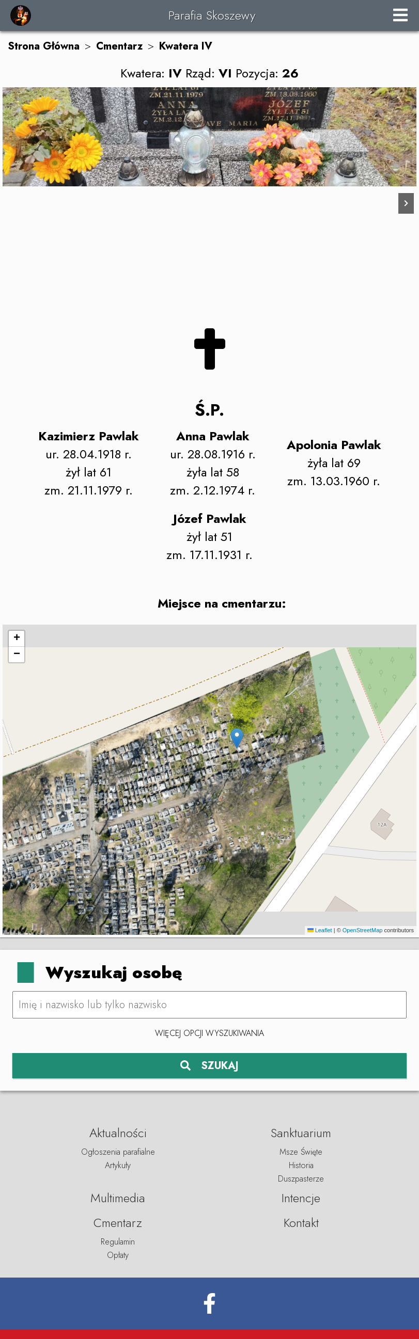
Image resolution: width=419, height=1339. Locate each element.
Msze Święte (301, 1152)
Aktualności (118, 1133)
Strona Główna (44, 46)
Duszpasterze (301, 1179)
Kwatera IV (185, 46)
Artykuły (118, 1165)
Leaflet (319, 930)
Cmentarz (119, 46)
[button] (236, 738)
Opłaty (118, 1255)
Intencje (301, 1198)
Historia (301, 1165)
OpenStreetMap (363, 930)
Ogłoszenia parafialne (118, 1152)
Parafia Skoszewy (211, 15)
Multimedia (117, 1198)
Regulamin (118, 1242)
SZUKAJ (209, 1065)
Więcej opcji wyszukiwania (209, 1033)
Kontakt (301, 1223)
